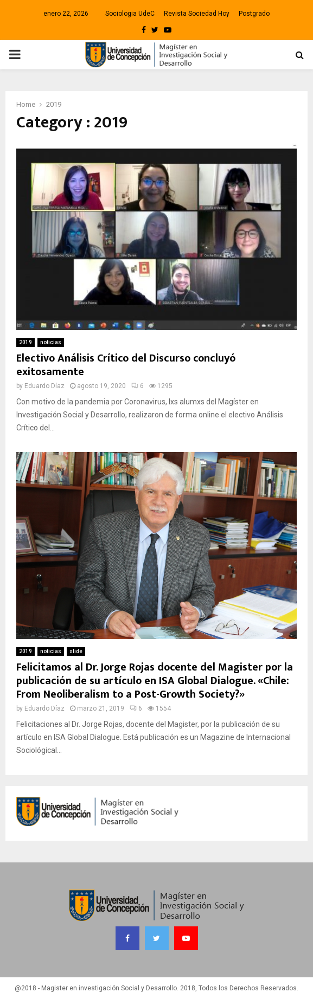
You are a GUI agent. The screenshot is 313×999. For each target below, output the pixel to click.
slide (75, 651)
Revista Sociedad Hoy (196, 13)
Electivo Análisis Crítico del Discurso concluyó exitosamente (126, 365)
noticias (50, 342)
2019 (25, 342)
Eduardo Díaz (44, 386)
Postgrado (254, 13)
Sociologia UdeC (130, 13)
